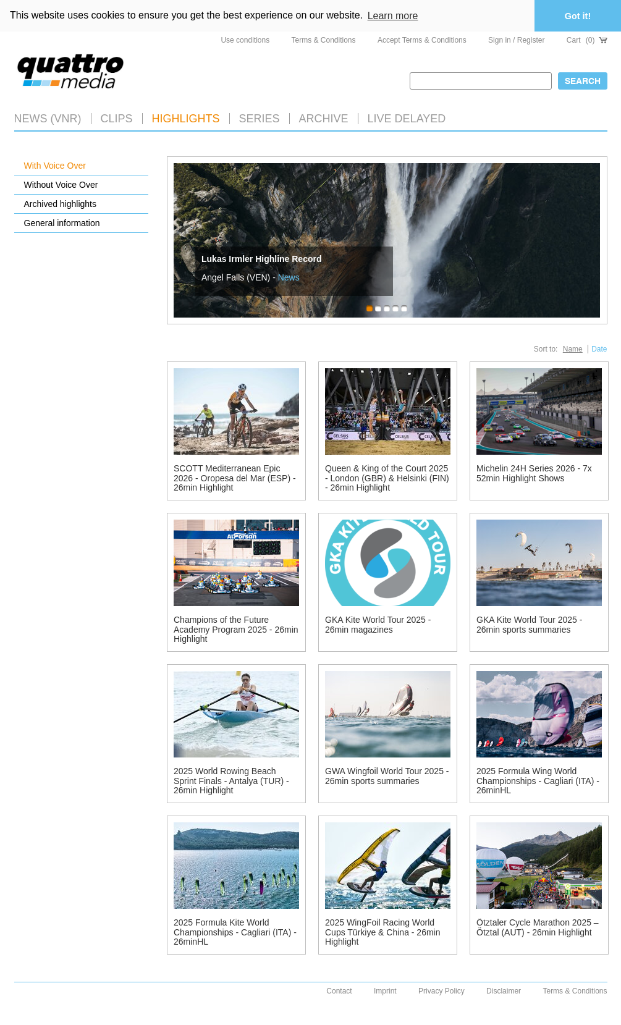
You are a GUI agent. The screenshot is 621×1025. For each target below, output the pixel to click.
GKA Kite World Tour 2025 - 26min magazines (378, 624)
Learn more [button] (393, 16)
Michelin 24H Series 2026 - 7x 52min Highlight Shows (534, 473)
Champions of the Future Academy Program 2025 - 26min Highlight (236, 629)
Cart (587, 40)
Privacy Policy (441, 991)
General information (62, 223)
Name (573, 349)
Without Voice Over (61, 185)
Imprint (385, 991)
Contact (339, 991)
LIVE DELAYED (407, 118)
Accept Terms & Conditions (422, 40)
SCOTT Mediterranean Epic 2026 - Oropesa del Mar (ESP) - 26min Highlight (235, 477)
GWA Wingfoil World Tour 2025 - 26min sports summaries (387, 775)
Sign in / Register (516, 40)
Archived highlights (60, 204)
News (289, 277)
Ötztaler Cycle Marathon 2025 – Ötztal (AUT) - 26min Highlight (537, 927)
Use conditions (245, 40)
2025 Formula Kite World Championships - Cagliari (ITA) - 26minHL (235, 932)
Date (599, 349)
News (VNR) (48, 118)
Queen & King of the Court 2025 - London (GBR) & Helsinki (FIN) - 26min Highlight (387, 477)
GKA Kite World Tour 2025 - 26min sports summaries (529, 624)
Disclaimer (503, 991)
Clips (117, 118)
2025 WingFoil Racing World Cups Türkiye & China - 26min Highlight (382, 932)
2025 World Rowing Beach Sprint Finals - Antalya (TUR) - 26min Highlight (231, 780)
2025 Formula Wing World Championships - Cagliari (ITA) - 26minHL (537, 780)
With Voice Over (55, 166)
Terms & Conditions (324, 40)
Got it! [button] (578, 16)
